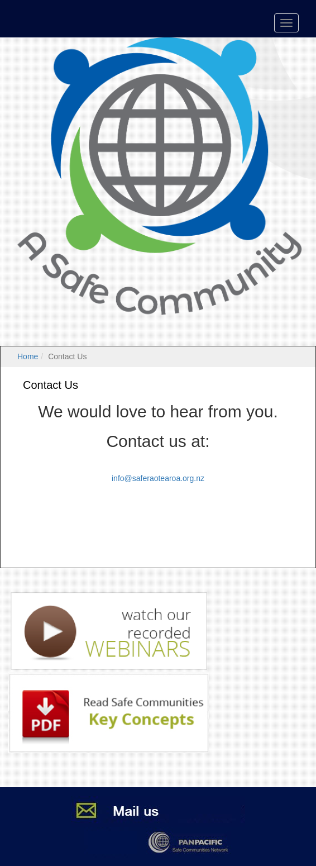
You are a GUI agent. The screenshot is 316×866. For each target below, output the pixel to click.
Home (27, 356)
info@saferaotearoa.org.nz (158, 478)
